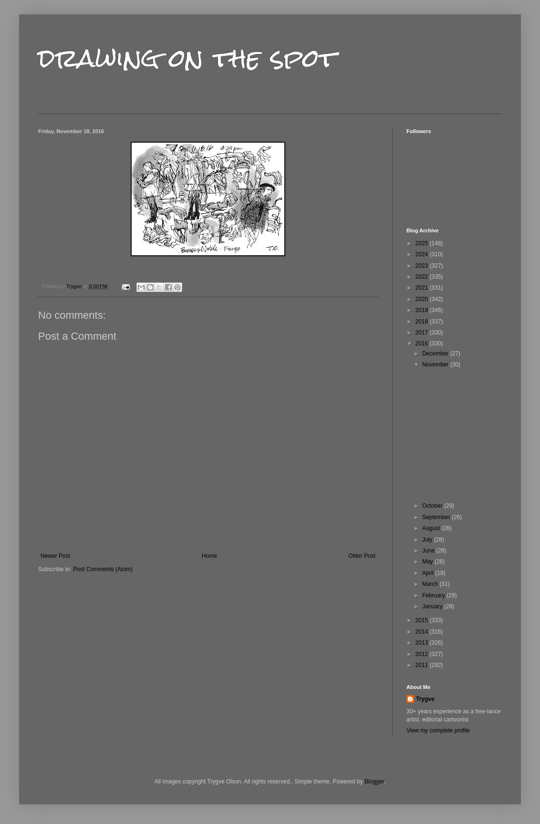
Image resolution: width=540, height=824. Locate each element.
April (428, 573)
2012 (422, 654)
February (434, 595)
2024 (422, 254)
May (428, 561)
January (433, 606)
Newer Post (55, 556)
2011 (422, 665)
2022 (422, 276)
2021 (422, 287)
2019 (422, 310)
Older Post (361, 556)
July (428, 539)
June (429, 550)
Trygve (425, 699)
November (436, 364)
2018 (422, 321)
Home (209, 556)
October (433, 505)
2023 (422, 265)
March (431, 584)
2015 (422, 620)
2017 (422, 332)
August (432, 528)
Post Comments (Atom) (103, 569)
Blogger (374, 781)
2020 (422, 299)
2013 (422, 642)
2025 (422, 243)
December (436, 353)
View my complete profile (438, 730)
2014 (422, 631)
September (437, 517)
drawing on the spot (187, 58)
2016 (422, 343)
